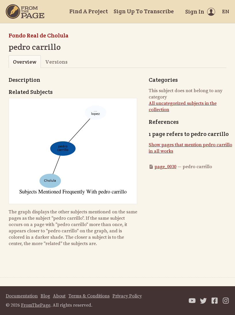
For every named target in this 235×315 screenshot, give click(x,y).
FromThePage (35, 305)
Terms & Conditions (89, 296)
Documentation (22, 296)
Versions (56, 61)
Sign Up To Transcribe (144, 11)
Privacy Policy (127, 296)
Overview (24, 61)
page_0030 (165, 167)
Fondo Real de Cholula (38, 35)
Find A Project (88, 11)
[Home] (25, 11)
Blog (45, 296)
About (59, 296)
